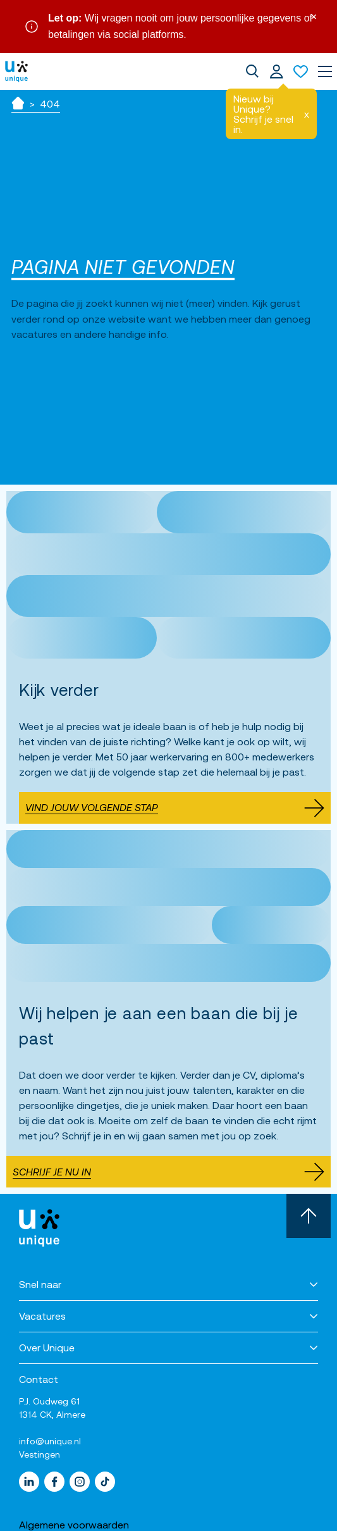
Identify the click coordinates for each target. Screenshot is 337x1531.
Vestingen (39, 1454)
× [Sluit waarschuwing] (313, 15)
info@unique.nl (50, 1441)
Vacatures (42, 1316)
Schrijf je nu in (168, 1171)
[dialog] (252, 71)
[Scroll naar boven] (308, 1216)
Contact (38, 1379)
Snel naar (40, 1284)
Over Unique (47, 1347)
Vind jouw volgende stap (174, 807)
